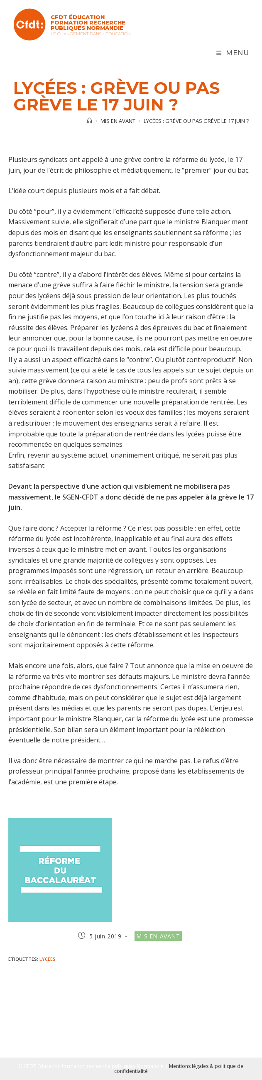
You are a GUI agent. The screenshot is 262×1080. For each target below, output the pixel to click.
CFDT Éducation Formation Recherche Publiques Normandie (88, 22)
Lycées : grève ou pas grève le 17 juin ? (196, 121)
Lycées (47, 959)
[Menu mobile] (232, 53)
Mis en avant (158, 936)
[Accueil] (89, 121)
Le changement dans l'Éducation (91, 34)
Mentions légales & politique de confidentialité (179, 1069)
